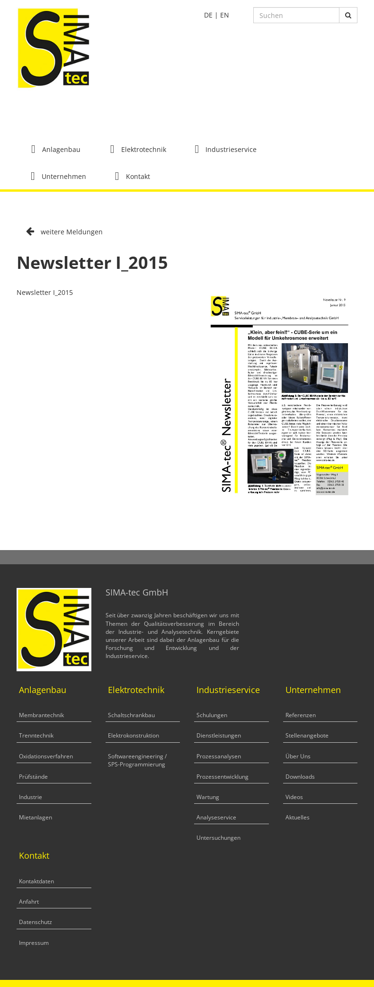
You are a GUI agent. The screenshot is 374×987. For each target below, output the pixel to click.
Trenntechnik (36, 735)
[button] (56, 148)
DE (208, 14)
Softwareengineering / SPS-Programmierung (137, 760)
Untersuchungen (218, 838)
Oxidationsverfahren (46, 756)
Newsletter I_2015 (45, 292)
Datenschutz (35, 922)
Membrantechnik (41, 715)
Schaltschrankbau (131, 715)
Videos (294, 797)
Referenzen (300, 715)
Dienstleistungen (218, 735)
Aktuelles (297, 817)
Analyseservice (216, 817)
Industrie (30, 797)
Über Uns (298, 756)
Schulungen (211, 715)
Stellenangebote (307, 735)
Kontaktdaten (36, 881)
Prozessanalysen (218, 756)
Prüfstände (33, 777)
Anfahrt (29, 902)
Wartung (207, 797)
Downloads (300, 777)
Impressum (34, 943)
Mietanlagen (35, 817)
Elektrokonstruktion (133, 735)
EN (224, 14)
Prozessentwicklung (222, 777)
